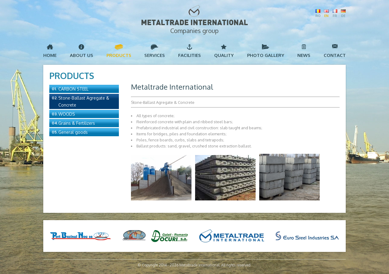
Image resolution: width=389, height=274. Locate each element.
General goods (73, 132)
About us (81, 55)
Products (118, 55)
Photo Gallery (265, 55)
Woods (66, 114)
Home (50, 55)
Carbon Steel (73, 88)
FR (335, 16)
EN (326, 16)
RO (317, 16)
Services (154, 55)
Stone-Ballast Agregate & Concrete (83, 101)
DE (343, 16)
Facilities (189, 55)
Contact (335, 55)
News (303, 55)
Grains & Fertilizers (76, 123)
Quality (224, 55)
